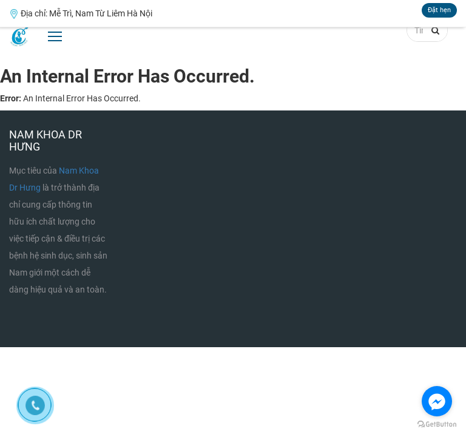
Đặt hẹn (439, 10)
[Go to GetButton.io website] (436, 425)
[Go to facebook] (437, 401)
